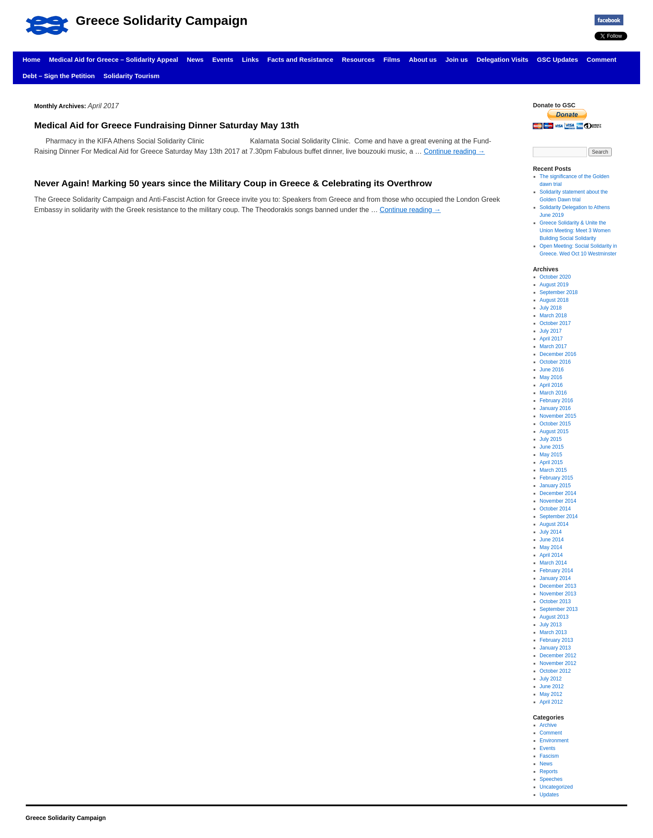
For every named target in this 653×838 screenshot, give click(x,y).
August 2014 (554, 524)
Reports (549, 771)
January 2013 (555, 648)
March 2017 (553, 346)
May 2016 (551, 377)
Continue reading (454, 151)
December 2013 (558, 586)
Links (250, 59)
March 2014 (553, 563)
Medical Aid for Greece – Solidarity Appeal (113, 59)
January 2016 (555, 408)
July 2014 (550, 532)
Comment (601, 59)
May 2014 (551, 547)
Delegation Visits (502, 59)
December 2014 (558, 493)
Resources (358, 59)
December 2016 (558, 354)
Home (31, 59)
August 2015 (554, 431)
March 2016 (553, 393)
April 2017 (551, 339)
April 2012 (551, 702)
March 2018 (553, 316)
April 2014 (551, 555)
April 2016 (551, 385)
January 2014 (555, 578)
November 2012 (558, 663)
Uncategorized (556, 787)
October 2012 (555, 671)
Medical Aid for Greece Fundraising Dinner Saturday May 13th (166, 125)
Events (222, 59)
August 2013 (554, 617)
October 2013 (555, 601)
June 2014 (552, 540)
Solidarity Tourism (132, 75)
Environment (554, 741)
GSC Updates (557, 59)
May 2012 (551, 694)
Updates (549, 795)
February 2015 (556, 478)
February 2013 (556, 640)
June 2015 (552, 447)
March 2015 (553, 470)
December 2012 (558, 656)
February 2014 (556, 571)
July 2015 (550, 439)
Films (391, 59)
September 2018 (559, 292)
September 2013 (559, 609)
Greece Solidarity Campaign (161, 20)
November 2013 (558, 594)
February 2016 (556, 401)
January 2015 (555, 486)
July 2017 (550, 331)
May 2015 (551, 455)
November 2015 (558, 416)
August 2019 (554, 285)
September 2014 (559, 516)
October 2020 (555, 277)
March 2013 (553, 632)
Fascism (549, 756)
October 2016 (555, 362)
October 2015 (555, 424)
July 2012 (550, 679)
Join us (457, 59)
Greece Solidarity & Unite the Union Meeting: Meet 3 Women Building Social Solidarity (575, 230)
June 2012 (552, 686)
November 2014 (558, 501)
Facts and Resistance (300, 59)
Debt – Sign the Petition (58, 75)
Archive (548, 725)
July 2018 (550, 308)
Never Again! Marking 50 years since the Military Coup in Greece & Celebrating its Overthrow (233, 183)
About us (423, 59)
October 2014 (555, 509)
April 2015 (551, 462)
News (195, 59)
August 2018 (554, 300)
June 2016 (552, 370)
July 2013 (550, 625)
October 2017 (555, 323)
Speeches (551, 779)
